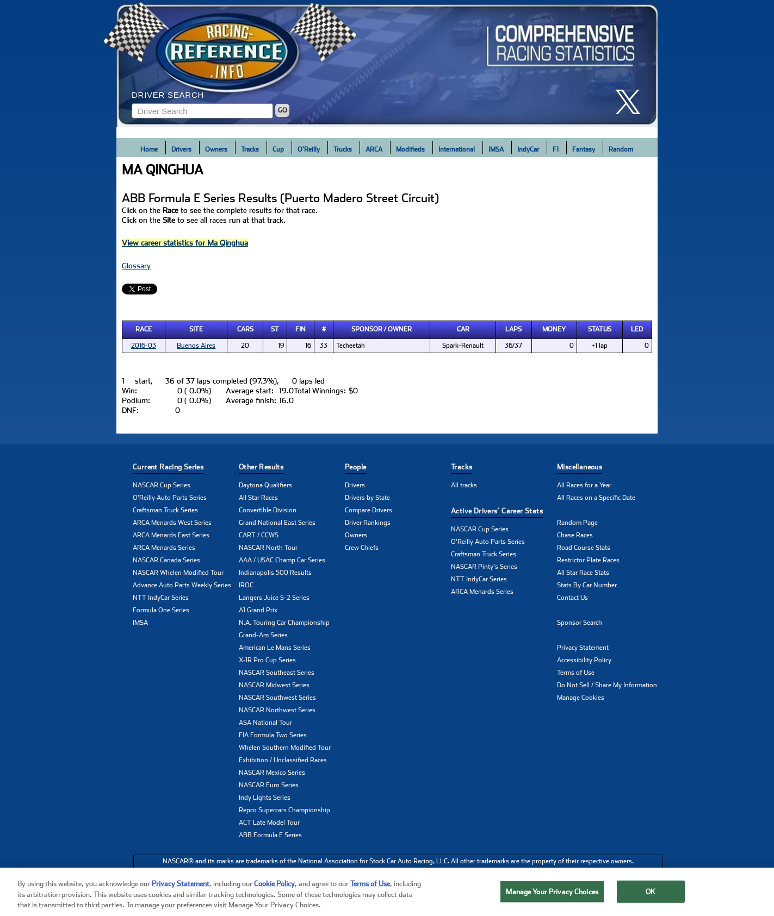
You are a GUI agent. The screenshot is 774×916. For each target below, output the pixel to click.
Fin (300, 329)
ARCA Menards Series (164, 547)
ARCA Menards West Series (172, 522)
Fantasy (583, 149)
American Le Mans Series (275, 647)
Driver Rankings (368, 522)
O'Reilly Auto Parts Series (170, 497)
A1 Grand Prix (258, 610)
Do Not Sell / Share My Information (607, 685)
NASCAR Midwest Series (274, 685)
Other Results (261, 467)
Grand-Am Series (263, 635)
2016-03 (143, 345)
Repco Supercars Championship (284, 810)
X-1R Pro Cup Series (267, 660)
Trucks (342, 149)
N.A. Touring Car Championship (284, 622)
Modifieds (410, 149)
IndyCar (528, 149)
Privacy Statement (583, 647)
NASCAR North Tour (268, 547)
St (275, 329)
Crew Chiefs (362, 547)
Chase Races (575, 535)
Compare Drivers (368, 510)
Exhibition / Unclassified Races (283, 760)
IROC (246, 585)
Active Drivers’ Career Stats (497, 511)
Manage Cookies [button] (580, 697)
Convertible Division (267, 510)
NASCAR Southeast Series (276, 672)
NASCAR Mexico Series (272, 772)
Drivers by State (367, 497)
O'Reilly (309, 149)
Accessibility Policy (584, 660)
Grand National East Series (277, 522)
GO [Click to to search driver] (282, 110)
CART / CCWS (258, 535)
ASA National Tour (265, 722)
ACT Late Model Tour (269, 822)
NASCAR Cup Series (161, 485)
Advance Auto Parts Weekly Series (182, 585)
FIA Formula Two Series (273, 735)
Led (637, 329)
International (456, 149)
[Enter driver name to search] (202, 110)
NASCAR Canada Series (166, 560)
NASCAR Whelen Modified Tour (178, 572)
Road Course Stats (583, 547)
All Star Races (258, 497)
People (355, 467)
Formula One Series (161, 610)
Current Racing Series (168, 467)
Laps (513, 329)
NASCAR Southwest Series (277, 697)
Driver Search (168, 94)
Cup (278, 149)
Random (621, 149)
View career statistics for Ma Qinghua (185, 243)
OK (650, 895)
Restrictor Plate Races (588, 560)
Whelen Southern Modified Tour (285, 747)
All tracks (464, 485)
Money (554, 329)
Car (463, 329)
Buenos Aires (196, 345)
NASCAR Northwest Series (277, 710)
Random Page (577, 522)
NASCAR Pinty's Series (484, 566)
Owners (216, 149)
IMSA (496, 149)
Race (143, 329)
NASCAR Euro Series (269, 785)
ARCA (374, 149)
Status (599, 329)
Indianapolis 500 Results (275, 572)
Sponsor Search (579, 622)
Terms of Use (576, 672)
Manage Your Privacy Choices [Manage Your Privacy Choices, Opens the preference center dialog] (552, 895)
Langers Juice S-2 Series (274, 597)
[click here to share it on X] (632, 102)
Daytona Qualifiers (265, 485)
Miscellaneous (579, 467)
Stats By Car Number (587, 585)
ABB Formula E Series (270, 835)
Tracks (250, 149)
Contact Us (572, 597)
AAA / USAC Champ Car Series (282, 560)
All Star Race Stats (583, 572)
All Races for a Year (584, 485)
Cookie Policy (274, 887)
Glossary (136, 265)
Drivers (181, 149)
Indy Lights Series (264, 797)
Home (149, 149)
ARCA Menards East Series (171, 535)
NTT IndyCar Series (161, 597)
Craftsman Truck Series (165, 510)
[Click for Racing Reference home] (387, 63)
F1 (556, 149)
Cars (245, 329)
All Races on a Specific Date (596, 497)
